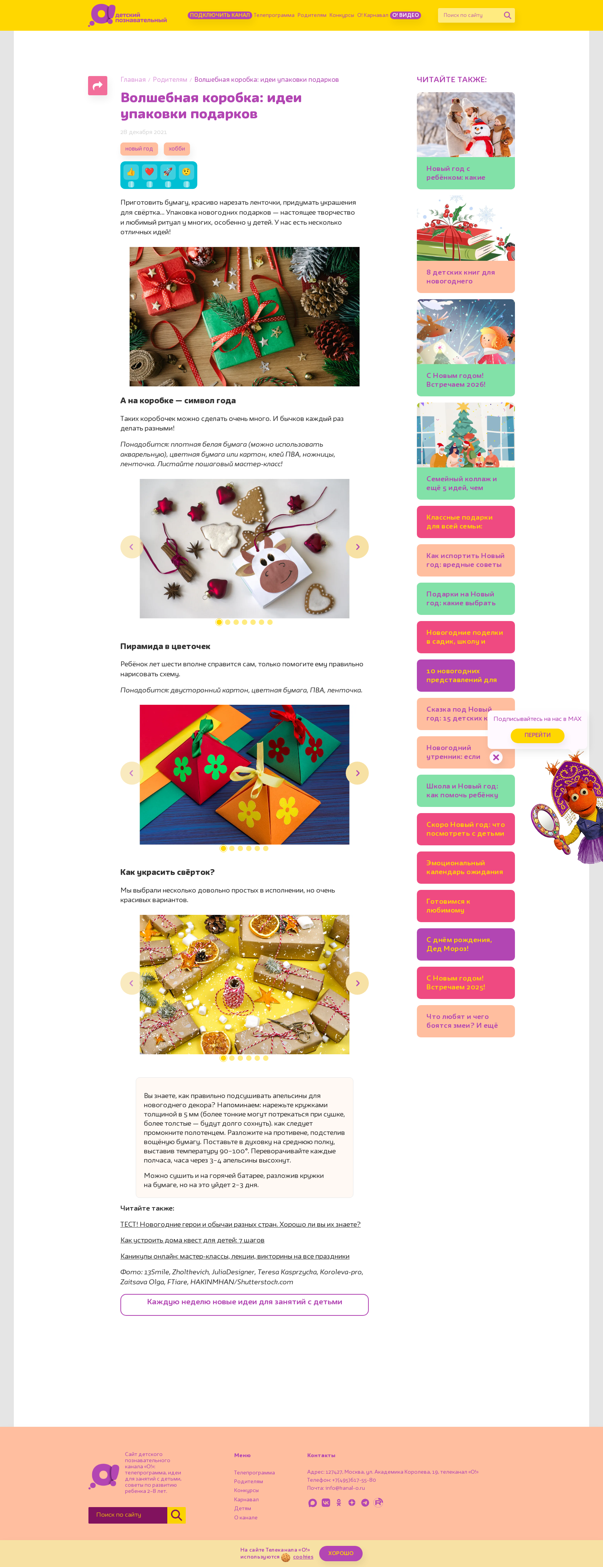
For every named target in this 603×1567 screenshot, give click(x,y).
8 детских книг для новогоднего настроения (460, 278)
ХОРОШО (340, 1553)
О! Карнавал (372, 15)
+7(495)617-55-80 (354, 1480)
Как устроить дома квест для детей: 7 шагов (192, 1240)
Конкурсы (342, 15)
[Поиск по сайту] (469, 15)
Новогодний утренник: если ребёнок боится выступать (454, 753)
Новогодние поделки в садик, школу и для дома (464, 638)
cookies (303, 1557)
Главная (133, 80)
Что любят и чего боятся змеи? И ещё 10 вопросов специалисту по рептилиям (462, 1022)
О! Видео (405, 15)
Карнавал (246, 1499)
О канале (246, 1518)
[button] (219, 622)
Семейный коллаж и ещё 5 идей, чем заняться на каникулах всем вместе (461, 485)
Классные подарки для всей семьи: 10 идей (459, 523)
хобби (177, 149)
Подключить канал (220, 15)
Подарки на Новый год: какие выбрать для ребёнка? (461, 600)
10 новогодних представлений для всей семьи (461, 677)
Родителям (312, 15)
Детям (242, 1508)
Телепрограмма (274, 15)
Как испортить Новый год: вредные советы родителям (465, 561)
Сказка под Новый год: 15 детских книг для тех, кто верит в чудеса (463, 715)
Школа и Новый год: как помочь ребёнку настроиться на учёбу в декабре (465, 792)
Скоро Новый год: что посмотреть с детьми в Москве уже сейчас (465, 830)
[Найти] (507, 15)
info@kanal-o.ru (345, 1488)
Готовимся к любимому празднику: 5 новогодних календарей (449, 907)
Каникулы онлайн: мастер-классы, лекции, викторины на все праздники (235, 1257)
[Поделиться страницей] (97, 85)
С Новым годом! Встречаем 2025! (456, 983)
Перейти (538, 735)
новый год (139, 149)
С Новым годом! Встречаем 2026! (456, 380)
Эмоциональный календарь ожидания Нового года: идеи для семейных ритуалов (464, 869)
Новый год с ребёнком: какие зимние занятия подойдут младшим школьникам (462, 174)
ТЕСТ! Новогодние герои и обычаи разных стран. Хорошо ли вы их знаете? (240, 1225)
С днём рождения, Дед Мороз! (459, 944)
